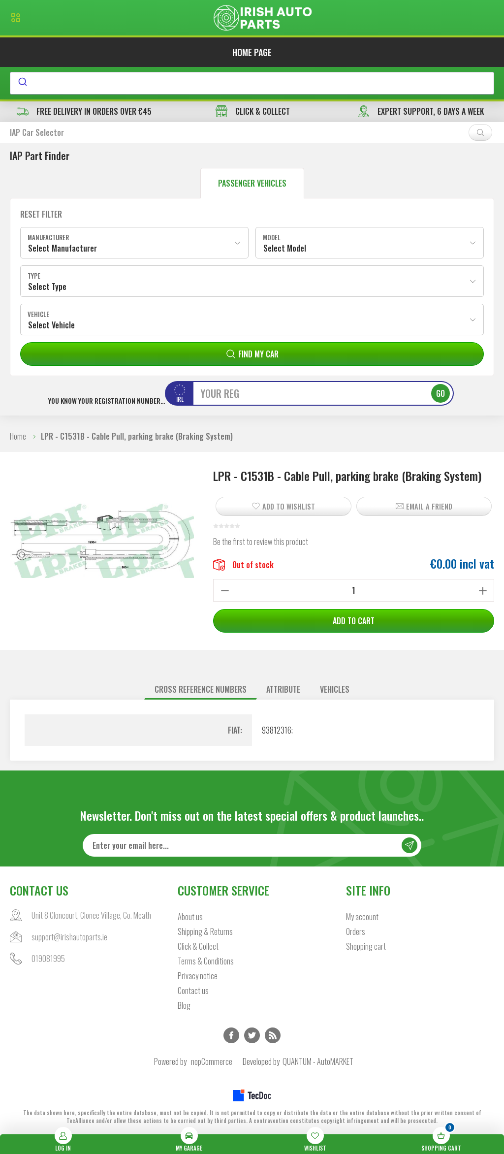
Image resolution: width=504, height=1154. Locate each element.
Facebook (231, 1035)
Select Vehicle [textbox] (51, 325)
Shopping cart (366, 946)
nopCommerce (211, 1061)
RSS (273, 1035)
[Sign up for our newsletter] (252, 845)
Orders (355, 931)
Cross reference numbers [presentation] (201, 689)
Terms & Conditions (206, 961)
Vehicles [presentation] (334, 689)
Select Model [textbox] (284, 248)
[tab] (200, 689)
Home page (252, 52)
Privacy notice (198, 976)
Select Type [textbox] (47, 286)
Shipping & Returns (205, 931)
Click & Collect (198, 946)
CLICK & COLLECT (253, 111)
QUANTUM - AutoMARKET (318, 1061)
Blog (184, 1005)
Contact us (193, 990)
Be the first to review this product (260, 541)
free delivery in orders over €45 (84, 111)
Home (18, 436)
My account (362, 917)
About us (190, 917)
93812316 (276, 730)
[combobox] (252, 83)
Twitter (252, 1035)
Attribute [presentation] (283, 689)
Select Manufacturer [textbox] (62, 248)
